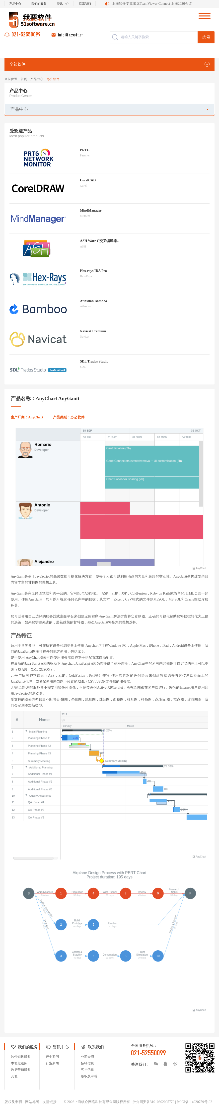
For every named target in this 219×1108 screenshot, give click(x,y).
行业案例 (52, 1057)
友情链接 (50, 1102)
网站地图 (32, 1102)
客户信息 (87, 1070)
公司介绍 (87, 1057)
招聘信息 (87, 1063)
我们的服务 (38, 3)
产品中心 (15, 3)
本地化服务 (19, 1063)
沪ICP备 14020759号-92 (194, 1102)
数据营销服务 (20, 1070)
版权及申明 (89, 1076)
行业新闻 (52, 1063)
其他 (14, 1076)
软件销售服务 (20, 1057)
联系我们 (85, 3)
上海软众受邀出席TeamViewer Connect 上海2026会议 (152, 3)
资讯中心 (63, 3)
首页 (24, 79)
